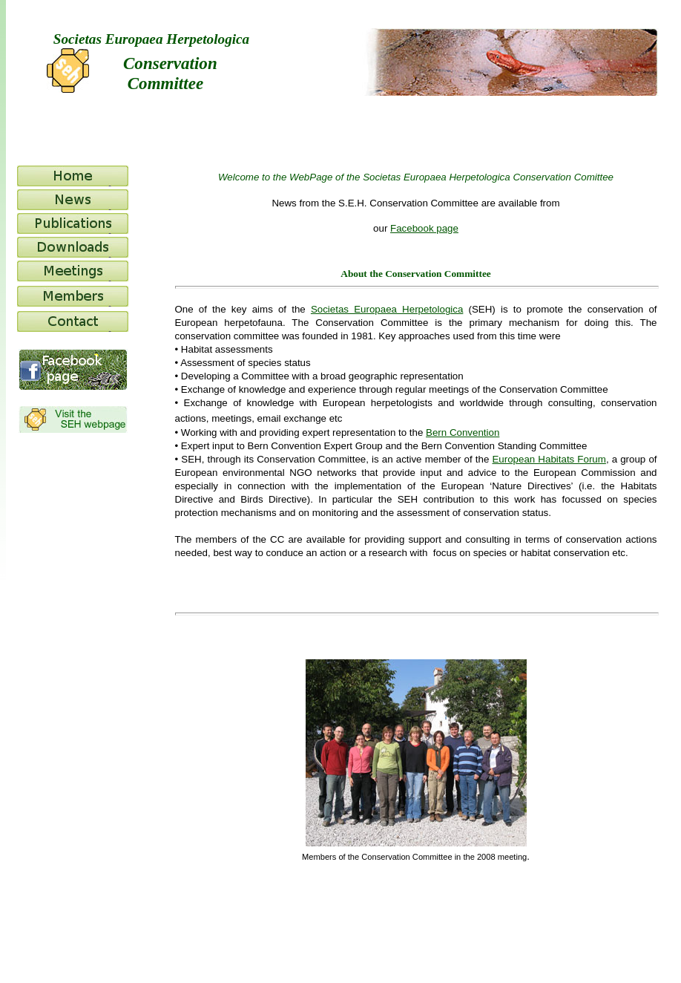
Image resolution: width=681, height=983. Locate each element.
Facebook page (424, 228)
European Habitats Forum (548, 459)
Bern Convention (462, 432)
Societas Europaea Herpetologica (387, 309)
